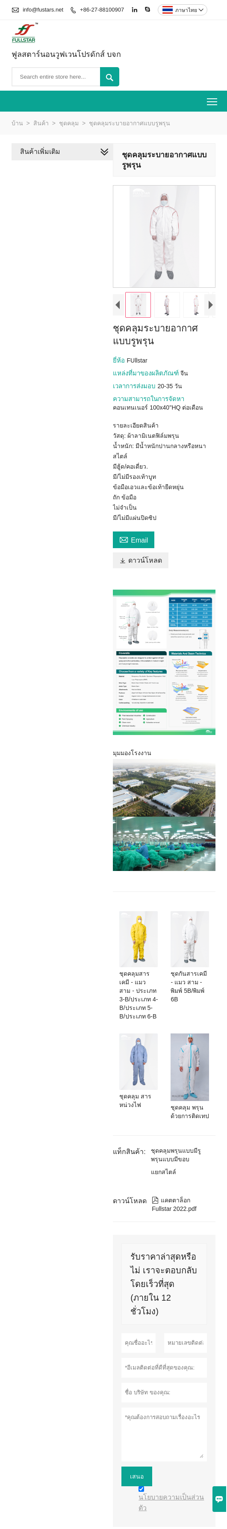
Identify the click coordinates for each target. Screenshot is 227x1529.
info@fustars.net (43, 9)
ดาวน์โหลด (187, 541)
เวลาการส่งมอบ (134, 387)
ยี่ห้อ (118, 361)
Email (132, 540)
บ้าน (17, 123)
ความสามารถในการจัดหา (147, 400)
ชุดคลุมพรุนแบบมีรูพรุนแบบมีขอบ (175, 1141)
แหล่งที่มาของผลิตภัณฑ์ (145, 374)
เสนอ (135, 1462)
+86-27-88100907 (102, 9)
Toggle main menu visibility (212, 98)
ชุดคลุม (69, 123)
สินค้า (41, 123)
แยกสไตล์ (162, 1158)
